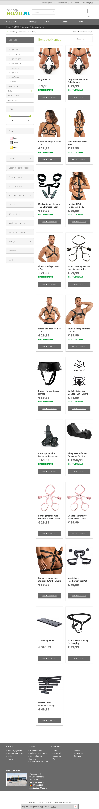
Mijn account (74, 3)
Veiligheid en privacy (38, 753)
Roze (15, 138)
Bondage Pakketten (14, 63)
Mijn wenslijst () (87, 3)
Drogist (65, 21)
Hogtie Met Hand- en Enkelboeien (78, 81)
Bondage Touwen (14, 77)
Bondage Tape (13, 72)
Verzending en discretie (35, 757)
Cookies (77, 750)
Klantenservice (62, 3)
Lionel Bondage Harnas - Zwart (49, 268)
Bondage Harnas (14, 54)
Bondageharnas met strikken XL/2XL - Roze (49, 517)
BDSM (49, 21)
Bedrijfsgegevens (15, 750)
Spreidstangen (13, 100)
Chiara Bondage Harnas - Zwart (49, 143)
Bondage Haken (13, 49)
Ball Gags (11, 45)
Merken (11, 759)
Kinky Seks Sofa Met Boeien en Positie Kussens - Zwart (77, 455)
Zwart (15, 143)
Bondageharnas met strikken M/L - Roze (77, 517)
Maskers (10, 91)
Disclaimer (48, 802)
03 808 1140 (36, 785)
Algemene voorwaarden (36, 802)
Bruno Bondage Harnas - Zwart (79, 330)
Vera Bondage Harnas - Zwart (79, 143)
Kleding (33, 21)
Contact (55, 750)
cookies (53, 807)
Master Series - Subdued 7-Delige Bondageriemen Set (47, 704)
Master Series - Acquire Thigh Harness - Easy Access (49, 205)
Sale (81, 21)
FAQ (53, 759)
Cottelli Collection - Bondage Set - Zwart (78, 392)
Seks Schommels (13, 95)
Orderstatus (79, 753)
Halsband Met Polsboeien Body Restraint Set (76, 205)
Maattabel (56, 753)
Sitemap (77, 756)
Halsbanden (12, 82)
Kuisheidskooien (13, 86)
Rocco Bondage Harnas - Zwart (49, 330)
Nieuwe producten (15, 753)
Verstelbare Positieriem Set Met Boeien (77, 579)
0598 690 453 (36, 782)
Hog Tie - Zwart (45, 79)
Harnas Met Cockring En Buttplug (78, 642)
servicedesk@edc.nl (38, 788)
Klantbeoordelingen (65, 802)
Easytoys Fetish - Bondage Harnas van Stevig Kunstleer (48, 455)
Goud (15, 147)
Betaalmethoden (37, 750)
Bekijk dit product (50, 97)
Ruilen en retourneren (39, 761)
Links (10, 756)
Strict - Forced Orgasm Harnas (49, 392)
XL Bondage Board (47, 640)
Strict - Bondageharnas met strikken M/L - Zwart (79, 268)
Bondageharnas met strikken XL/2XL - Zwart (49, 579)
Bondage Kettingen (14, 59)
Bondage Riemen (14, 68)
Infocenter (56, 756)
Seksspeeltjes (12, 21)
